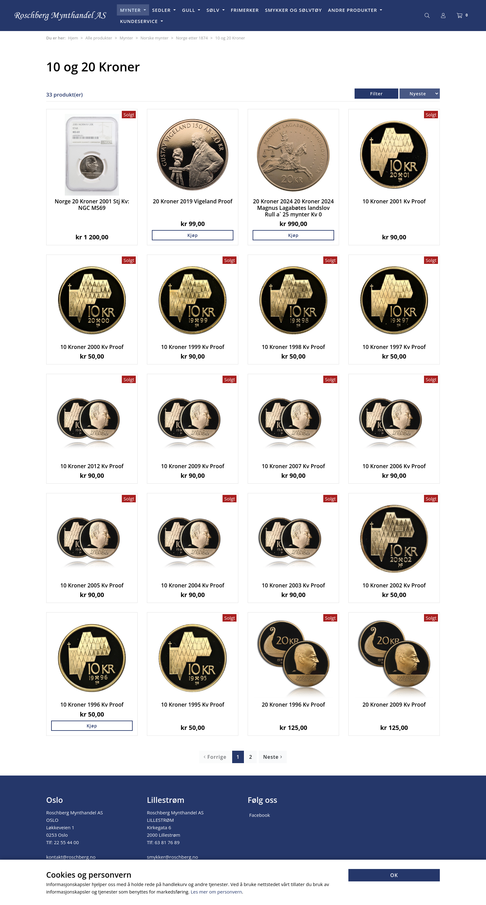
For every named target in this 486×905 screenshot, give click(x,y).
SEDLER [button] (162, 10)
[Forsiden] (60, 16)
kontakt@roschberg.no (70, 857)
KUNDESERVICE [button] (139, 21)
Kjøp (192, 235)
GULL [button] (189, 10)
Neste (272, 756)
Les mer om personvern (216, 892)
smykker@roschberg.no (172, 857)
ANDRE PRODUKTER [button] (353, 10)
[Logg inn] (443, 15)
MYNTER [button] (131, 10)
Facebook (259, 815)
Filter (376, 94)
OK (394, 875)
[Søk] (427, 15)
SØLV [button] (213, 10)
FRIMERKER (245, 10)
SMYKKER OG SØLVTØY (293, 10)
